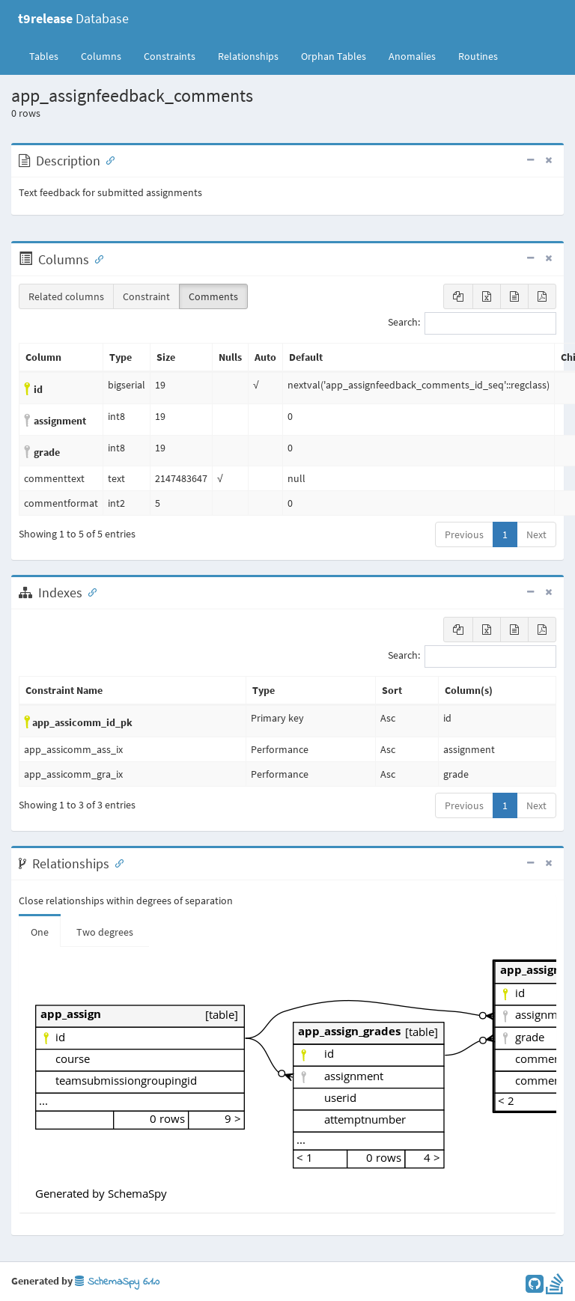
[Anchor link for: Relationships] (116, 862)
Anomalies (412, 56)
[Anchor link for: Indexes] (89, 591)
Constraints (169, 56)
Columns (101, 56)
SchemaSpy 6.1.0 (117, 1282)
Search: (472, 323)
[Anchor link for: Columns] (96, 258)
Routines (478, 56)
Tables (49, 55)
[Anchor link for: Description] (107, 159)
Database (73, 18)
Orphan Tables (333, 56)
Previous (464, 534)
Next (536, 534)
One (40, 932)
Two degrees (104, 932)
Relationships (248, 56)
